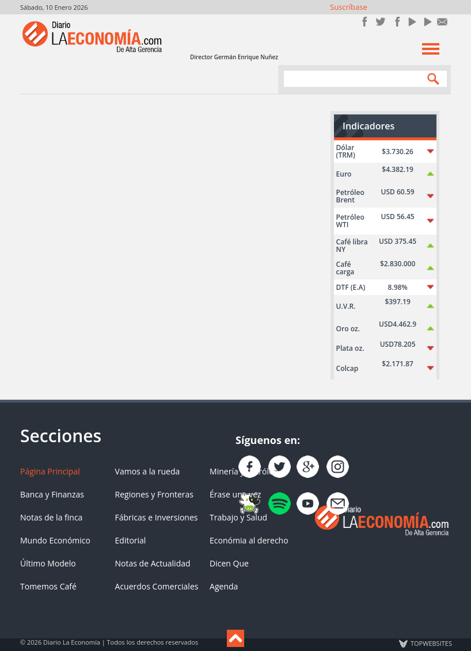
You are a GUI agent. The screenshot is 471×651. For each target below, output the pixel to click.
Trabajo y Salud (238, 517)
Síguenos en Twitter (380, 21)
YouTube (411, 21)
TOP (431, 643)
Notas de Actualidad (153, 563)
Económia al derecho (249, 540)
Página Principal (50, 471)
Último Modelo (48, 563)
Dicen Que (229, 563)
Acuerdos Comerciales (157, 586)
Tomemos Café (48, 586)
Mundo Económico (55, 540)
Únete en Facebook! (365, 21)
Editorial (130, 540)
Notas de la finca (51, 517)
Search (430, 78)
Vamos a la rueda (147, 471)
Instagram (396, 21)
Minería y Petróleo (244, 471)
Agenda (224, 586)
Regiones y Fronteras (154, 494)
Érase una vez (235, 494)
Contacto (442, 21)
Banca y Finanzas (52, 494)
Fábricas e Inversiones (156, 517)
